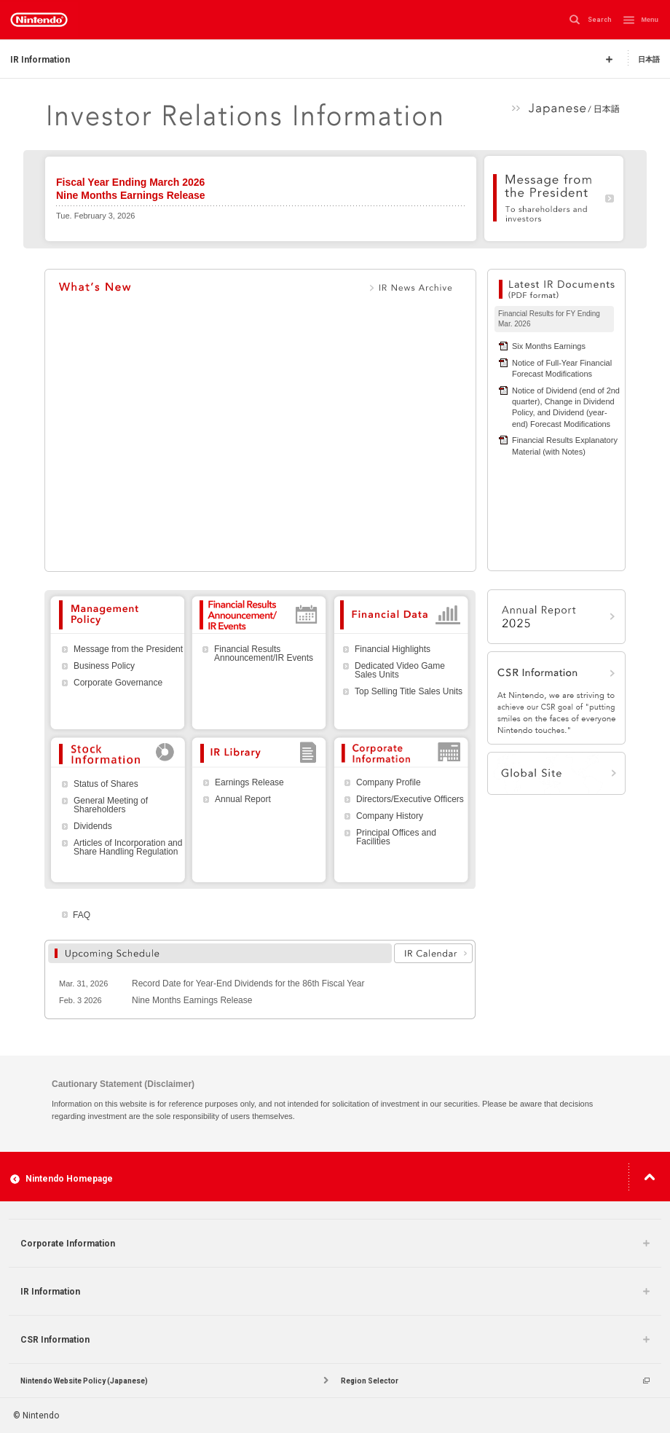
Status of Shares (106, 784)
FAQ (81, 915)
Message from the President (128, 649)
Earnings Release (249, 782)
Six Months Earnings (549, 346)
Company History (389, 816)
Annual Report (243, 799)
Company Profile (388, 782)
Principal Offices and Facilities (396, 837)
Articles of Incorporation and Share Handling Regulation (128, 847)
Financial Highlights (392, 649)
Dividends (93, 826)
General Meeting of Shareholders (111, 805)
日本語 (649, 58)
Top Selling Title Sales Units (408, 691)
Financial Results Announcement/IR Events (263, 653)
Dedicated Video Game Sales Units (400, 670)
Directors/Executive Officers (410, 799)
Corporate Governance (118, 682)
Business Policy (104, 665)
